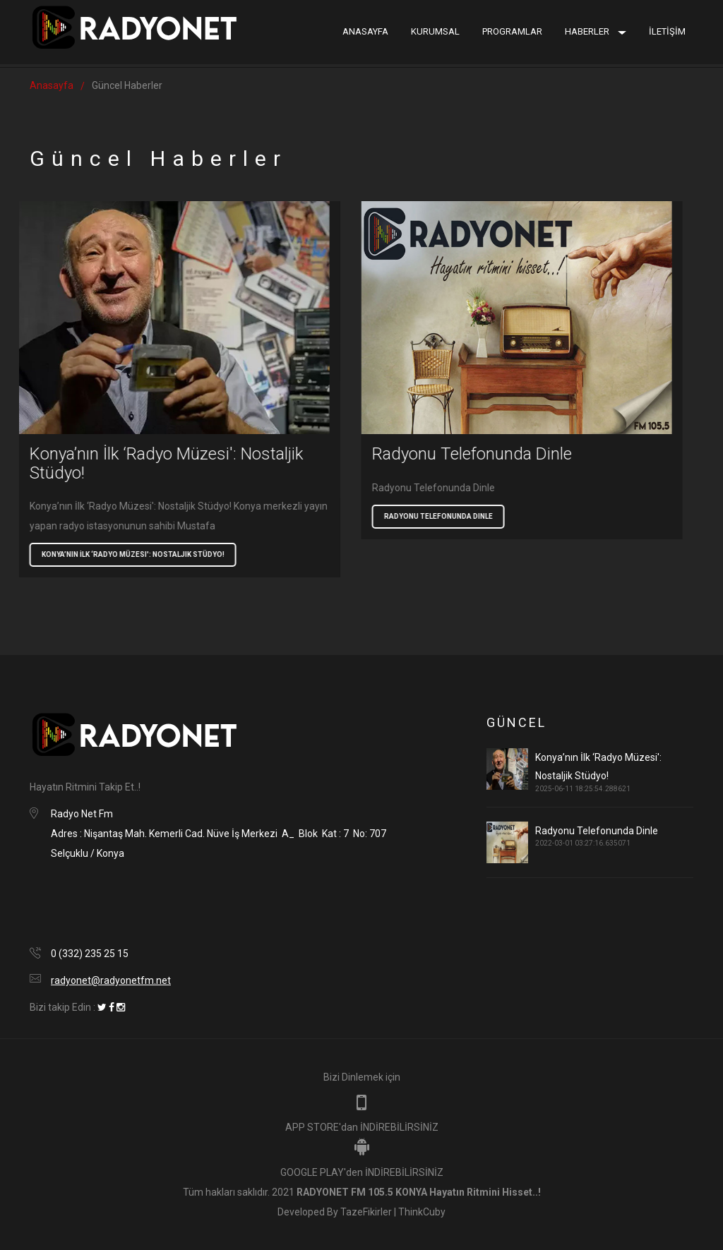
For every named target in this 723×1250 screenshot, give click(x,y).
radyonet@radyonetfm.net (111, 980)
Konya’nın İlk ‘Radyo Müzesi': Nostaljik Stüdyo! (110, 554)
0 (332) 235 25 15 (90, 953)
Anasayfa (365, 31)
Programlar (512, 31)
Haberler (595, 31)
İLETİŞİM (667, 31)
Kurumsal (435, 31)
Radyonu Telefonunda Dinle (416, 516)
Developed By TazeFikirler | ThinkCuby (361, 1212)
